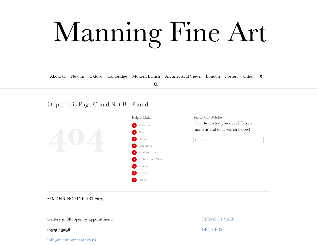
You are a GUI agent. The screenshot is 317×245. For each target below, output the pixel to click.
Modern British (148, 152)
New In (143, 132)
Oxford (143, 139)
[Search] (196, 140)
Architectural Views (151, 159)
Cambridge (146, 146)
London (144, 166)
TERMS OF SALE (218, 219)
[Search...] (228, 140)
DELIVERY (212, 229)
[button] (156, 84)
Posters (143, 173)
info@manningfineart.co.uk (71, 239)
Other (142, 180)
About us (144, 125)
